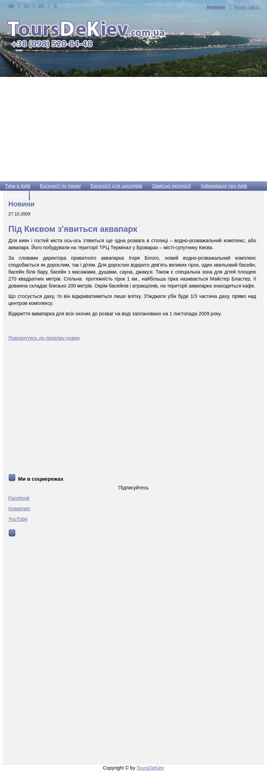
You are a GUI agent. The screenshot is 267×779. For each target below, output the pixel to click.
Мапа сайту (247, 7)
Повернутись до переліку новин (44, 338)
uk (11, 5)
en (41, 5)
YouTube (17, 519)
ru (26, 5)
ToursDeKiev (150, 768)
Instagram (19, 508)
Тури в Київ (17, 186)
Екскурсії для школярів (116, 186)
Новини (216, 7)
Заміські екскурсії (171, 186)
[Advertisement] (133, 129)
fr (55, 5)
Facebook (19, 498)
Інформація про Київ (224, 186)
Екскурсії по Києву (60, 186)
